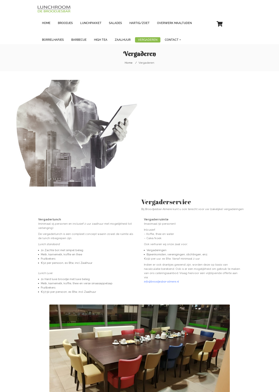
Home (129, 62)
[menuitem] (46, 23)
